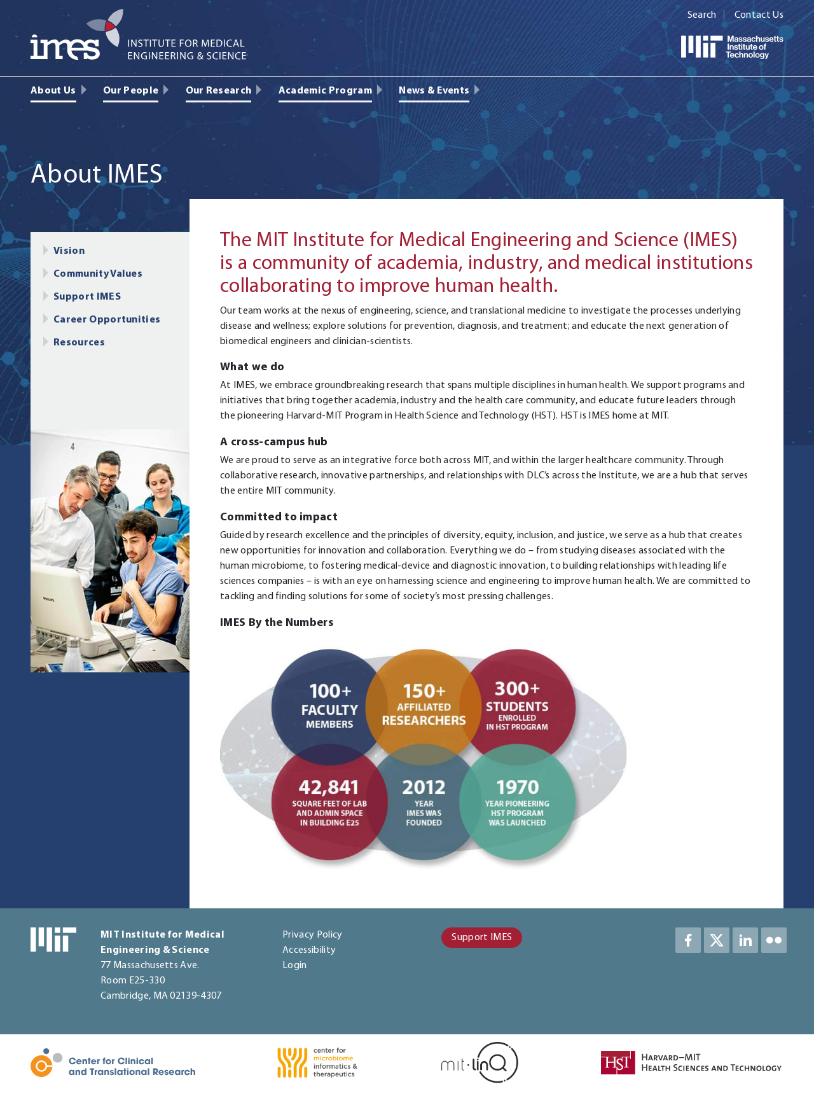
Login (294, 966)
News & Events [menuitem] (434, 91)
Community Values (97, 274)
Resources (79, 343)
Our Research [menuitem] (219, 91)
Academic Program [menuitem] (325, 91)
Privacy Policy (312, 935)
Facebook (688, 940)
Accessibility (309, 950)
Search (702, 15)
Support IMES (87, 297)
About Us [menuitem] (53, 91)
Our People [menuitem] (130, 91)
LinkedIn (745, 940)
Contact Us (759, 15)
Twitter (716, 940)
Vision (69, 251)
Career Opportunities (106, 320)
